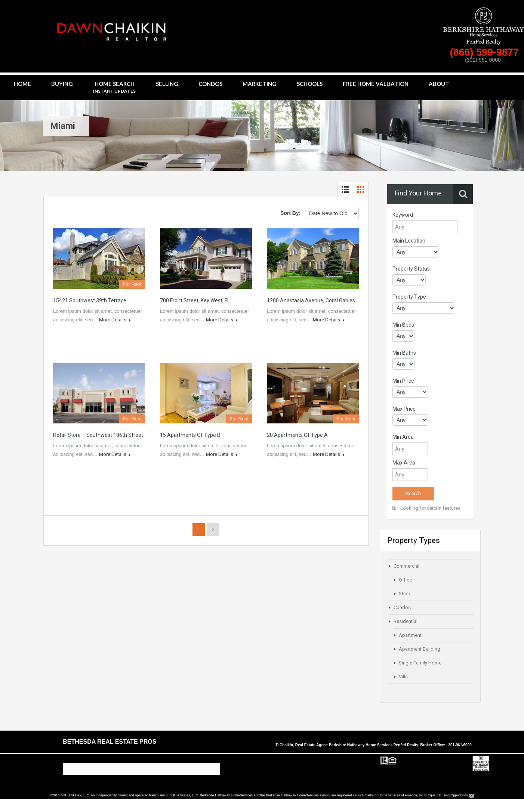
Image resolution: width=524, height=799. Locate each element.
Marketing (260, 83)
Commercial (406, 566)
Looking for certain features (426, 508)
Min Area (403, 437)
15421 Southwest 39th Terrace (89, 300)
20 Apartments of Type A (297, 435)
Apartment (410, 635)
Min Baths (404, 353)
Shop (404, 593)
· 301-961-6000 (459, 745)
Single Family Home (420, 663)
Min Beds (403, 325)
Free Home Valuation (376, 83)
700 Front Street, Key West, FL (195, 300)
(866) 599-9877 (485, 52)
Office (405, 580)
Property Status (411, 269)
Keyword (402, 215)
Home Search (114, 87)
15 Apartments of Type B (190, 435)
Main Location (408, 241)
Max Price (404, 409)
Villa (403, 676)
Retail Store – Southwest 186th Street (98, 435)
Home (22, 83)
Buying (62, 83)
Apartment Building (419, 649)
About (439, 83)
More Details (115, 320)
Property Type (409, 297)
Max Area (403, 463)
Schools (310, 83)
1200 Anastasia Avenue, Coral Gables (311, 300)
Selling (167, 83)
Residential (405, 621)
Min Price (403, 381)
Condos (210, 83)
